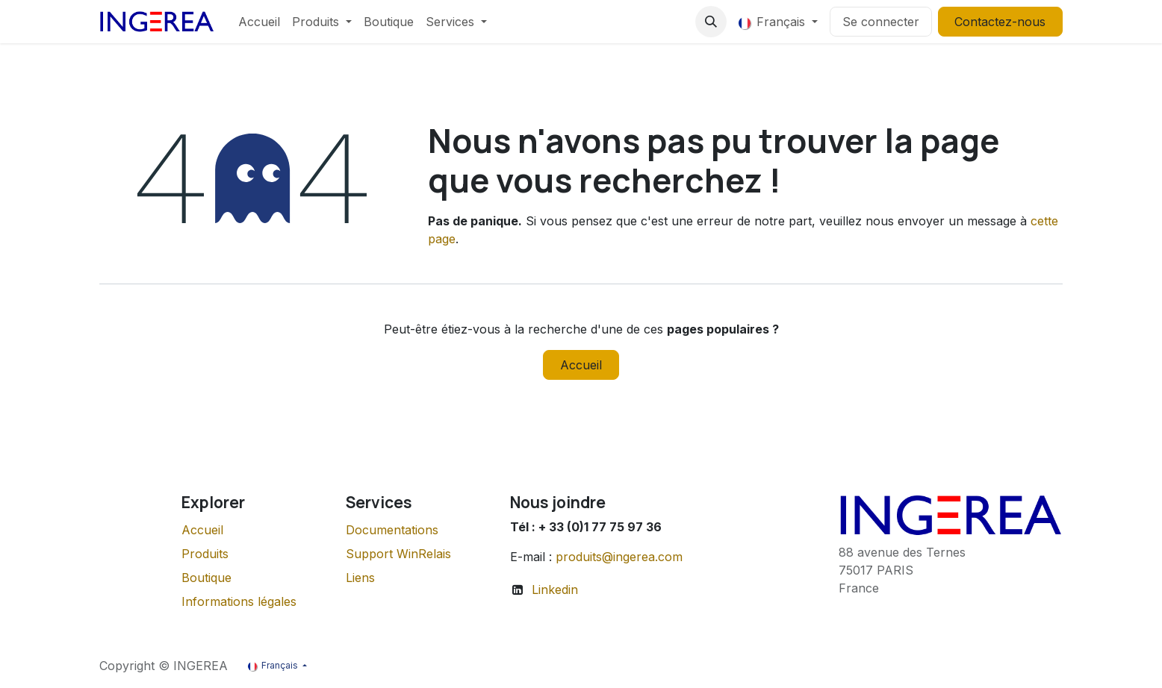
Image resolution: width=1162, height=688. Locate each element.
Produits (205, 553)
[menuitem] (259, 22)
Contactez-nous (1000, 21)
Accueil (581, 364)
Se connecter (880, 21)
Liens (360, 577)
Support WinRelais (398, 553)
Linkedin (555, 589)
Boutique (206, 577)
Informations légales (238, 601)
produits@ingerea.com (619, 556)
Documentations (392, 529)
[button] (711, 21)
